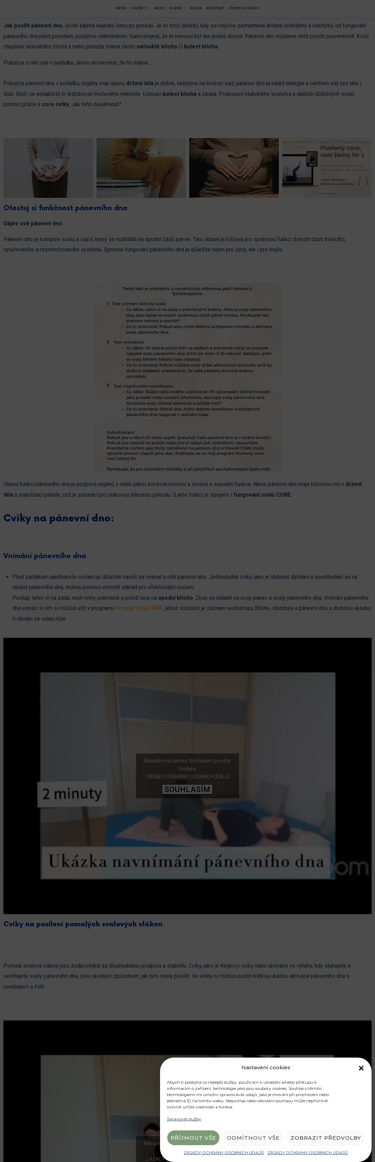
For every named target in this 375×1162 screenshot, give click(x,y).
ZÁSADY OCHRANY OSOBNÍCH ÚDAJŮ (224, 1152)
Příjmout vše (193, 1138)
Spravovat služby (184, 1118)
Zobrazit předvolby (326, 1138)
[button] (361, 1067)
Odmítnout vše (253, 1138)
